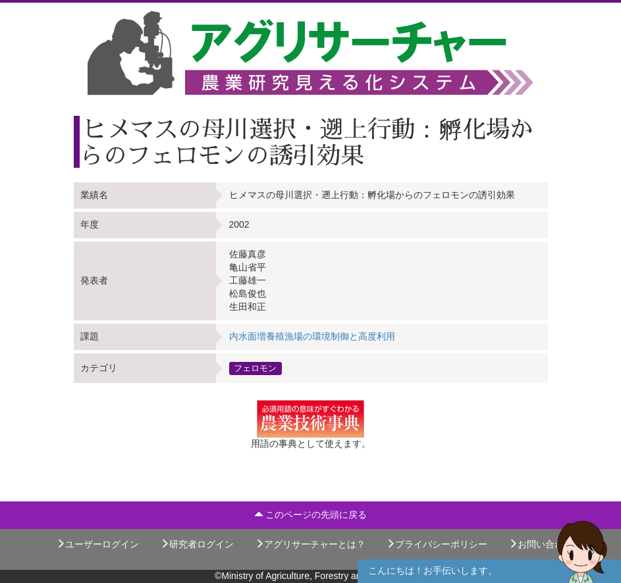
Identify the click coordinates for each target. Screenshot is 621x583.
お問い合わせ (540, 544)
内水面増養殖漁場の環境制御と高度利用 (312, 336)
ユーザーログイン (97, 544)
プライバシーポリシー (436, 544)
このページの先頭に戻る (310, 514)
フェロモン (255, 367)
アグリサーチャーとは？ (310, 544)
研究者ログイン (197, 544)
